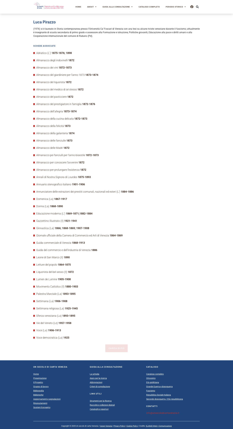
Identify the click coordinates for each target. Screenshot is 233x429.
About (92, 6)
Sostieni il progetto (41, 407)
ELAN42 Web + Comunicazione (159, 426)
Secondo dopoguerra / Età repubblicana (164, 399)
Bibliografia (38, 391)
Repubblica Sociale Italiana (158, 395)
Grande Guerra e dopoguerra (159, 386)
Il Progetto (38, 382)
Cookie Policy (132, 426)
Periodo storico (176, 6)
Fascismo (150, 391)
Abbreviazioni (96, 382)
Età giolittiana (152, 382)
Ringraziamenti (40, 403)
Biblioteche (38, 395)
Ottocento (151, 378)
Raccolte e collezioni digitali (102, 405)
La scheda (94, 374)
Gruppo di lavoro (41, 386)
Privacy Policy (119, 426)
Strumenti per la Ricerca (101, 401)
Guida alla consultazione (118, 6)
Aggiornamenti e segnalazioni (46, 399)
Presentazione (40, 378)
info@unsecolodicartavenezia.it (162, 413)
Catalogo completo (149, 7)
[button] (197, 6)
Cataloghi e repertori (99, 409)
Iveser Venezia (106, 426)
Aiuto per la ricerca (98, 378)
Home (78, 7)
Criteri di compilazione (100, 386)
